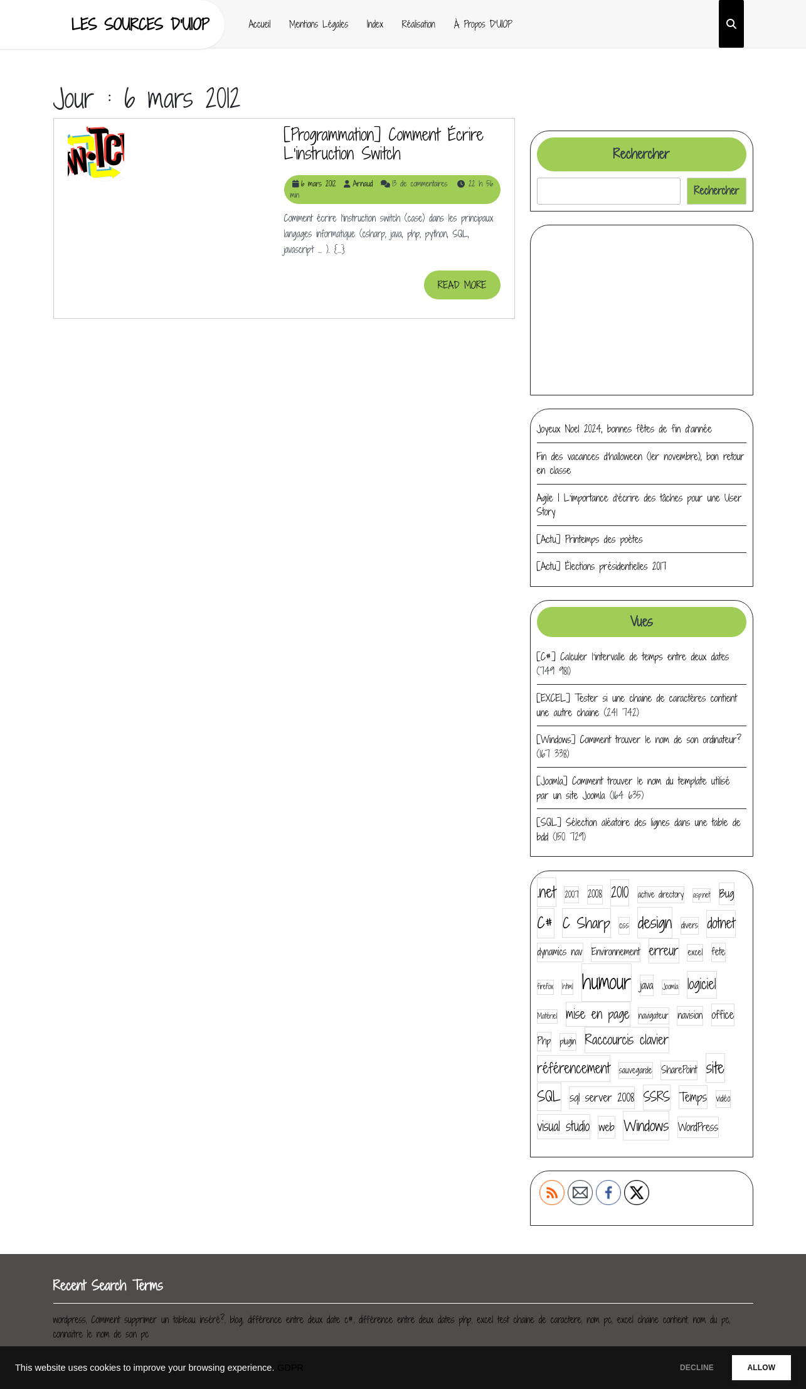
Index (375, 24)
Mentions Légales (318, 24)
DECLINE (677, 1367)
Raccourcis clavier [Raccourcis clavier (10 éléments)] (627, 1040)
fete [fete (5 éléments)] (719, 951)
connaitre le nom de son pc (101, 1334)
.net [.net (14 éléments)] (547, 892)
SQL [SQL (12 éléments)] (549, 1096)
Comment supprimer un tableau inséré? (157, 1319)
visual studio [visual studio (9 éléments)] (564, 1126)
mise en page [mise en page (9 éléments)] (598, 1014)
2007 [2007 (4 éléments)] (571, 894)
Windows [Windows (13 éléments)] (646, 1125)
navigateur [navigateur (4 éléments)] (654, 1015)
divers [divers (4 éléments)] (689, 925)
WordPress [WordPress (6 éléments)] (698, 1127)
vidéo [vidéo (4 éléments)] (723, 1098)
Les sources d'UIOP (140, 24)
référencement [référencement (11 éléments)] (574, 1068)
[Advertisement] (641, 310)
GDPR (290, 1368)
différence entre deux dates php (415, 1319)
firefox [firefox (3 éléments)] (545, 987)
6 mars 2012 (318, 183)
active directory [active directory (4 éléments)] (661, 894)
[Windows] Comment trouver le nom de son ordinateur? (639, 739)
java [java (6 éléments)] (647, 985)
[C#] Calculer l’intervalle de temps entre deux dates (633, 656)
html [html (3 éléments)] (567, 987)
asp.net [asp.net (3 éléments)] (702, 895)
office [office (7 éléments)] (723, 1014)
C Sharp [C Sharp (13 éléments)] (586, 923)
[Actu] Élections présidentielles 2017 (602, 566)
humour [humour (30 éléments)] (606, 981)
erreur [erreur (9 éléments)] (664, 950)
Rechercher (641, 154)
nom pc (599, 1319)
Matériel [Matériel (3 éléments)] (548, 1016)
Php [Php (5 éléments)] (544, 1041)
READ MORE (469, 288)
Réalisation (418, 24)
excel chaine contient (652, 1319)
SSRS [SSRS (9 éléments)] (657, 1096)
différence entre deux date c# (300, 1319)
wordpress (69, 1319)
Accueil (260, 24)
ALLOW (755, 1367)
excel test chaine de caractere (529, 1319)
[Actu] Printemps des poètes (590, 539)
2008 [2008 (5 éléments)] (595, 894)
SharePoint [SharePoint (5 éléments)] (679, 1069)
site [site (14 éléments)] (715, 1067)
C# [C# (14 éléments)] (546, 922)
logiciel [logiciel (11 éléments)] (701, 984)
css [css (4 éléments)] (623, 925)
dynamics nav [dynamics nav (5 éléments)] (560, 951)
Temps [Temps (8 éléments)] (693, 1097)
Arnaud (363, 183)
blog (236, 1319)
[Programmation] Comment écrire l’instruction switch (384, 143)
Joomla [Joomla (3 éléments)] (670, 987)
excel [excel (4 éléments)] (695, 952)
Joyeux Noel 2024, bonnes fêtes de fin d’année (624, 429)
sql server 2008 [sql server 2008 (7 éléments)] (602, 1097)
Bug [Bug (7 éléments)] (726, 893)
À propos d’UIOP (483, 24)
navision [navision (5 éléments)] (690, 1015)
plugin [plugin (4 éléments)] (568, 1041)
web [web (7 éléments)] (606, 1127)
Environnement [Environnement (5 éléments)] (615, 951)
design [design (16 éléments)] (655, 922)
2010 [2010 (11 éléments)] (619, 892)
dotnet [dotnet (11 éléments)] (720, 923)
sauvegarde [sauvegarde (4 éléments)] (635, 1070)
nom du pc (711, 1319)
